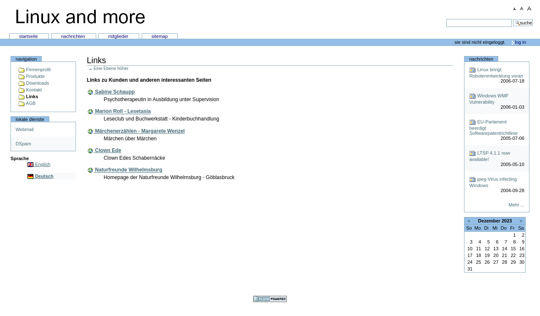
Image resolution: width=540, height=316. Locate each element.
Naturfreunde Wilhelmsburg (128, 170)
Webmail (25, 129)
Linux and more (80, 16)
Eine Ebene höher (111, 68)
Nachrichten (73, 36)
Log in (520, 42)
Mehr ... (516, 204)
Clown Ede (108, 150)
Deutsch (40, 176)
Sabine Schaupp (115, 92)
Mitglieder (119, 36)
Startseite (29, 36)
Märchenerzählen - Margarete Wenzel (140, 131)
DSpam (23, 143)
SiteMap (159, 36)
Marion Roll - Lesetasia (123, 112)
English (38, 164)
